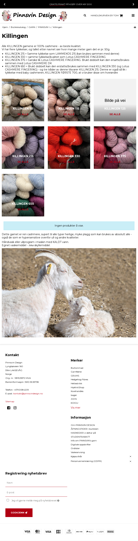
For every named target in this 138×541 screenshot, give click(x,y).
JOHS (74, 399)
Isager (74, 395)
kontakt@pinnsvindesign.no (28, 393)
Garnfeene (76, 371)
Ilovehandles (77, 391)
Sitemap (9, 401)
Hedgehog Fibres (79, 379)
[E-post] (36, 492)
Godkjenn (17, 512)
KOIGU (74, 403)
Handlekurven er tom (107, 15)
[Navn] (36, 482)
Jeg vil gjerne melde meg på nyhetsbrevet (39, 500)
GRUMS (75, 375)
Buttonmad (77, 368)
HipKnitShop (77, 387)
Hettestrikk (76, 383)
